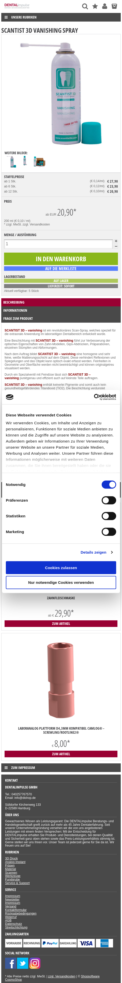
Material (10, 869)
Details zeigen (93, 552)
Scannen (11, 872)
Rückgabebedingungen (20, 913)
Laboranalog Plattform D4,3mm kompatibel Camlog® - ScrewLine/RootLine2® (61, 730)
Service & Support (17, 883)
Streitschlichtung (16, 927)
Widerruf (11, 917)
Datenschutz (13, 924)
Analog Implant (15, 862)
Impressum (12, 896)
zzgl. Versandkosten (36, 224)
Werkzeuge (12, 876)
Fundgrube (12, 879)
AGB (8, 920)
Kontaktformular (16, 910)
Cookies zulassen (61, 567)
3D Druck (11, 858)
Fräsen (9, 865)
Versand (10, 906)
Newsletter (12, 899)
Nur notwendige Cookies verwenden (61, 582)
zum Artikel (61, 623)
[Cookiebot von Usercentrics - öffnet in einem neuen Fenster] (94, 397)
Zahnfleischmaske (61, 598)
